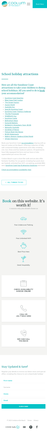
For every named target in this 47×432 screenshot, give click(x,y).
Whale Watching (11, 139)
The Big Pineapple (12, 114)
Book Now (40, 4)
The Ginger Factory (12, 102)
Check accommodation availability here (16, 170)
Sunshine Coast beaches (14, 98)
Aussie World (10, 105)
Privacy (36, 420)
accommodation (28, 143)
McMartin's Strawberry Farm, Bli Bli (18, 125)
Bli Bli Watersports (12, 134)
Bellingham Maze (11, 121)
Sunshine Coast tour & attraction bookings (21, 165)
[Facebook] (36, 427)
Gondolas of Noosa (12, 130)
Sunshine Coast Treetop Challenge (18, 112)
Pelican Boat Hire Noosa (14, 132)
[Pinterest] (30, 427)
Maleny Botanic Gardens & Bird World (19, 136)
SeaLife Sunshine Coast (14, 109)
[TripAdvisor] (24, 427)
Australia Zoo (10, 107)
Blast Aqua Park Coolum (14, 100)
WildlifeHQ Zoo (10, 116)
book (42, 90)
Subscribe (23, 406)
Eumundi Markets (11, 123)
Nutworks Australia (12, 127)
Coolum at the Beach (18, 420)
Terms (29, 420)
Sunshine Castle (11, 118)
